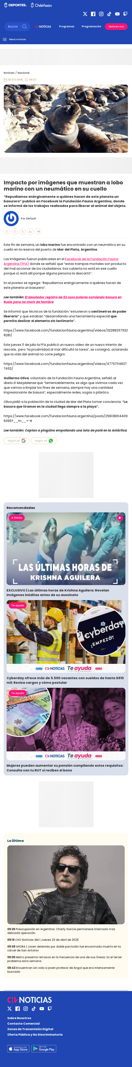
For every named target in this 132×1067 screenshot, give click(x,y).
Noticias (9, 73)
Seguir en (17, 440)
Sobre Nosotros (19, 1018)
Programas (66, 26)
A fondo (16, 518)
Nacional (23, 73)
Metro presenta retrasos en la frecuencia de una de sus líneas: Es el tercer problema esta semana (64, 959)
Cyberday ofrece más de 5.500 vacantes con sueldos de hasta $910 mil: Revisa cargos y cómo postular (65, 680)
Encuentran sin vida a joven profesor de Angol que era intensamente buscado (61, 970)
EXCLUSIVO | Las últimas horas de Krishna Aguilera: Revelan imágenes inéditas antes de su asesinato (58, 592)
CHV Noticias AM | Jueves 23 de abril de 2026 (43, 940)
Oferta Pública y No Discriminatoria (35, 1035)
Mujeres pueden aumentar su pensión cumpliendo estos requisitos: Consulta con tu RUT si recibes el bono (65, 767)
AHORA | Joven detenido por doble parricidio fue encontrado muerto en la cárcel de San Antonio (64, 948)
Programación (91, 26)
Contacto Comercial (23, 1024)
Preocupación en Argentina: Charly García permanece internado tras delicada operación (61, 931)
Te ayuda (17, 605)
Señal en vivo (116, 26)
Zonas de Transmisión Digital (30, 1029)
